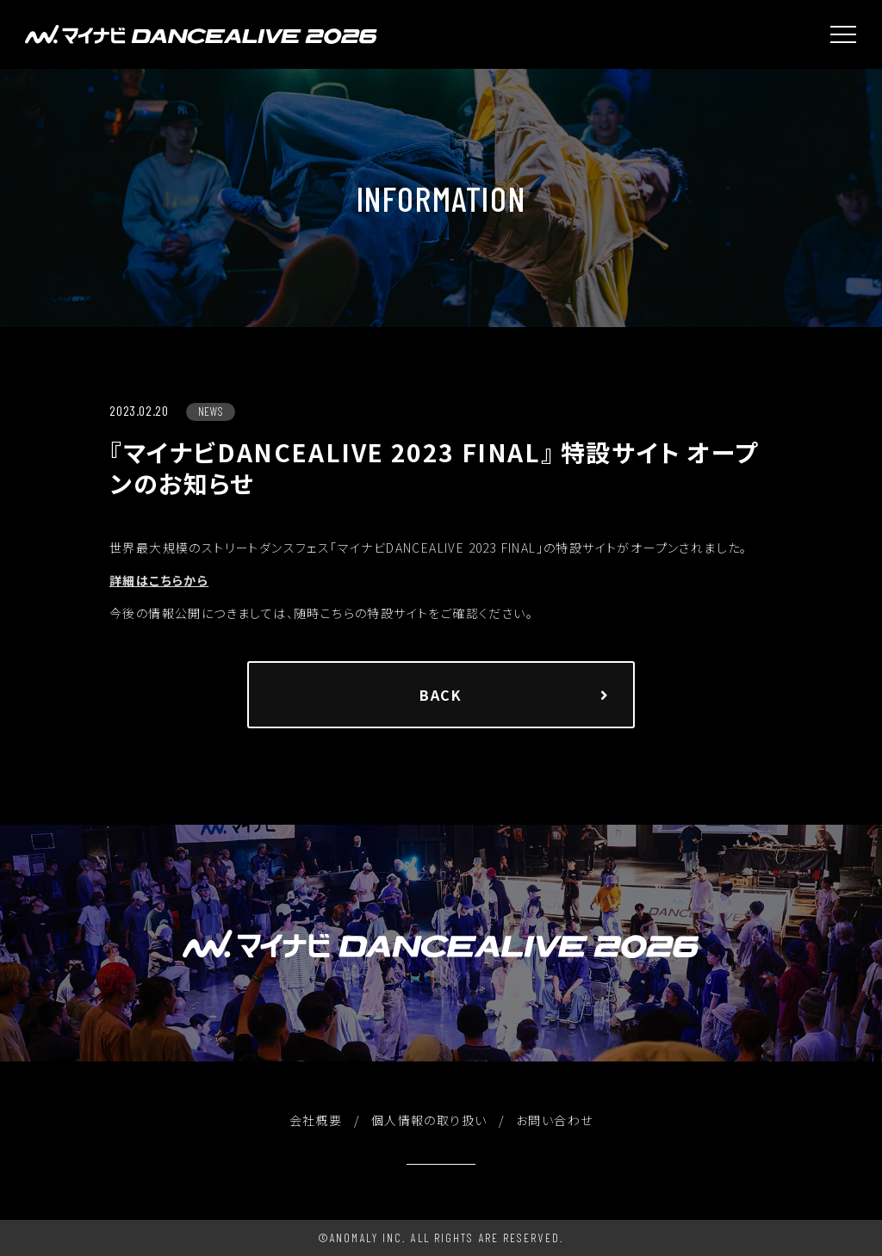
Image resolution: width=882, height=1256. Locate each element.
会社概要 (316, 1120)
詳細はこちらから (158, 581)
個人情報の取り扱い (429, 1120)
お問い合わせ (554, 1120)
